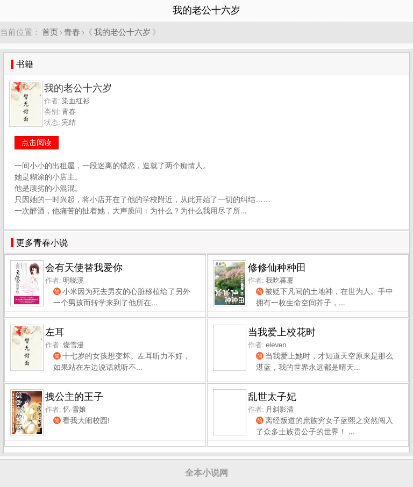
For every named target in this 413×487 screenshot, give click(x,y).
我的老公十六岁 (122, 32)
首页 (50, 32)
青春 (72, 32)
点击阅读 (37, 142)
